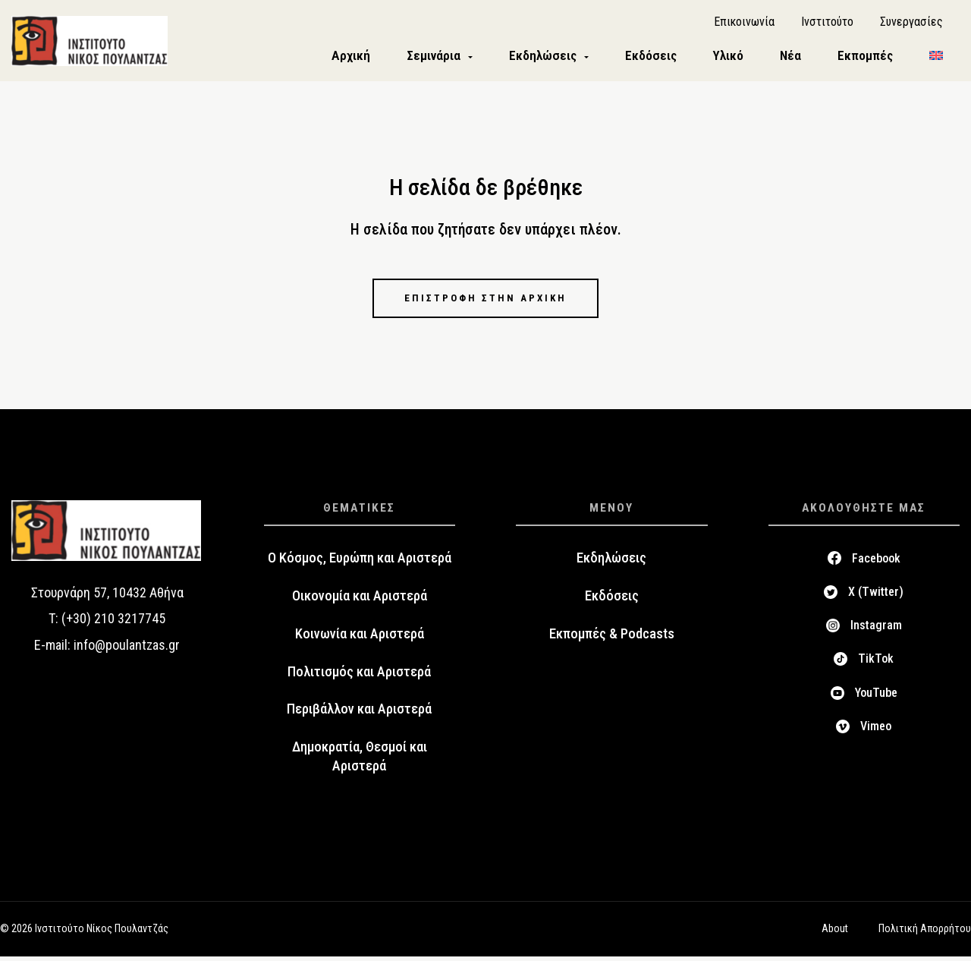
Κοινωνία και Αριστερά (359, 638)
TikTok (876, 664)
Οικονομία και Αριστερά (359, 600)
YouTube (876, 697)
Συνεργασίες (911, 23)
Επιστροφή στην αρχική (485, 301)
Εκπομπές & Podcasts (611, 638)
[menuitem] (936, 58)
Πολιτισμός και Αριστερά (359, 676)
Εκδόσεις (612, 600)
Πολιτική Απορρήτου (924, 934)
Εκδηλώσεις (611, 562)
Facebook (876, 563)
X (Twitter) (875, 596)
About (835, 934)
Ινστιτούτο (827, 23)
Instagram (876, 629)
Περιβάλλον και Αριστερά (359, 714)
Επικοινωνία (744, 23)
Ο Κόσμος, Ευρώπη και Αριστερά (359, 562)
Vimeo (875, 730)
